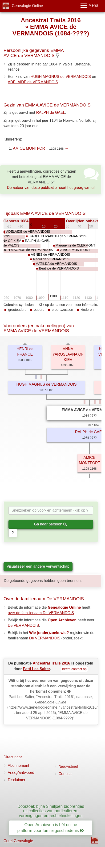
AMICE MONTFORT (30, 148)
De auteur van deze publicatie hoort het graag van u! (51, 188)
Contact (65, 774)
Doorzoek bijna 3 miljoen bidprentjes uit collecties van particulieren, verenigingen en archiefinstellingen (50, 811)
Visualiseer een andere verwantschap (38, 566)
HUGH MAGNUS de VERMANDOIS (61, 77)
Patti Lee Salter (36, 669)
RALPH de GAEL (50, 112)
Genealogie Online (27, 6)
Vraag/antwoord (21, 773)
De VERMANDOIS (23, 625)
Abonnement (18, 765)
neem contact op (74, 669)
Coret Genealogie (18, 841)
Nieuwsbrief (68, 766)
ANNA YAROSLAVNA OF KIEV (68, 354)
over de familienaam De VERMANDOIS (41, 613)
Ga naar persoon (50, 524)
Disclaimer (16, 780)
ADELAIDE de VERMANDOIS (33, 82)
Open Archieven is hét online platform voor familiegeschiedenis (50, 827)
